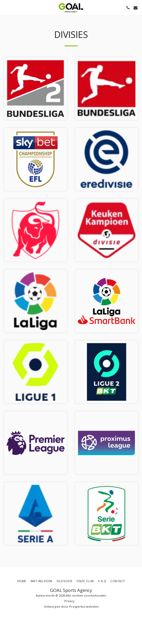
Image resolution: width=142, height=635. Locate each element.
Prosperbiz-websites (84, 606)
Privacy (69, 601)
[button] (5, 7)
